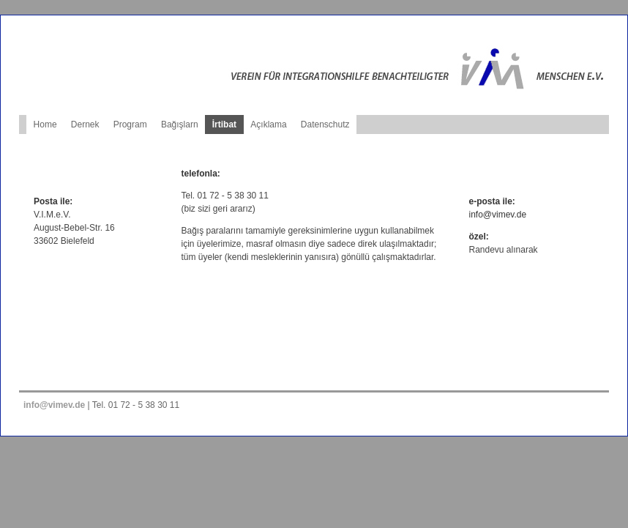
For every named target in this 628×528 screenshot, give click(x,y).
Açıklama (268, 124)
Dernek (85, 124)
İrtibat (224, 124)
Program (130, 124)
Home (45, 124)
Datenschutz (325, 124)
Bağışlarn (179, 124)
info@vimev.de (498, 214)
